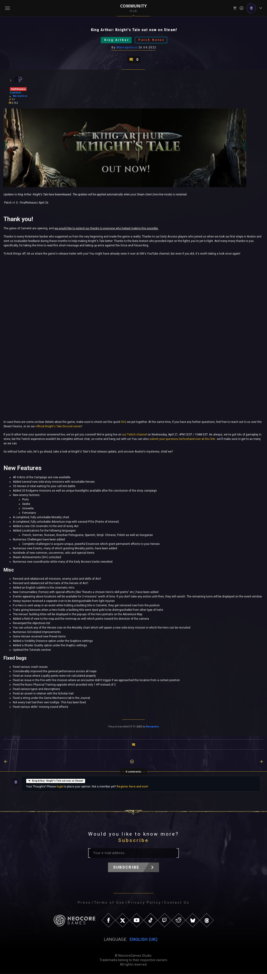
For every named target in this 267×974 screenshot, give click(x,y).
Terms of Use (109, 903)
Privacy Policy (144, 903)
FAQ (123, 422)
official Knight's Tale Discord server (58, 426)
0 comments (134, 771)
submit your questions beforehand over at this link (182, 439)
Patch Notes (151, 40)
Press (84, 903)
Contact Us (176, 903)
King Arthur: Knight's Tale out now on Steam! (55, 781)
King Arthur (116, 40)
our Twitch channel (134, 434)
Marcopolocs (127, 47)
